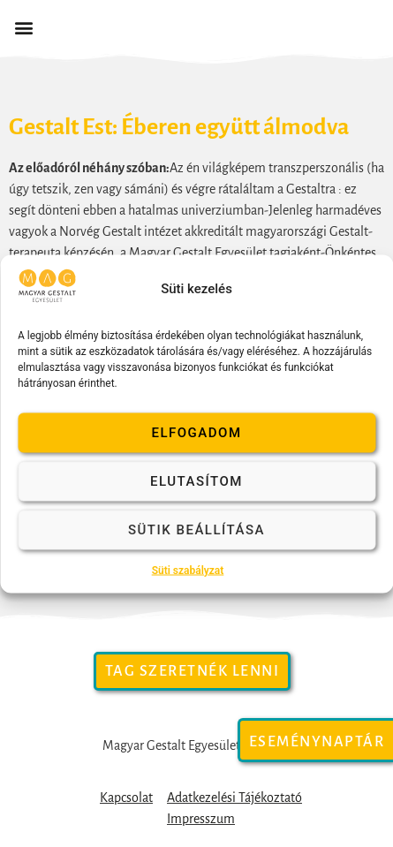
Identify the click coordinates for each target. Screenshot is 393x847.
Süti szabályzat (188, 569)
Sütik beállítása (196, 530)
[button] (23, 27)
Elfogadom (196, 433)
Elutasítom (196, 481)
